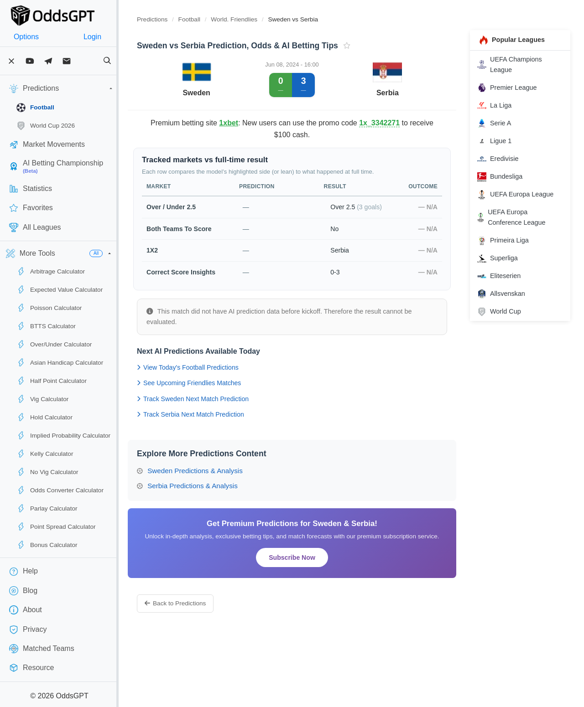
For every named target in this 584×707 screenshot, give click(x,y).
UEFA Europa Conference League (516, 217)
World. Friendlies (253, 19)
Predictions (170, 19)
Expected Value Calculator (59, 289)
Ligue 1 (499, 141)
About (25, 609)
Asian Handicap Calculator (59, 362)
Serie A (499, 123)
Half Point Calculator (51, 380)
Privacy (28, 629)
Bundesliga (504, 176)
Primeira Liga (507, 240)
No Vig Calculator (47, 471)
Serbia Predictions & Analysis (205, 486)
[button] (128, 253)
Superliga (502, 258)
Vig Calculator (42, 398)
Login (106, 37)
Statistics (30, 188)
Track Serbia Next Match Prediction (208, 414)
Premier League (511, 87)
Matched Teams (41, 648)
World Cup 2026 (45, 125)
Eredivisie (502, 159)
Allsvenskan (506, 294)
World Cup (504, 311)
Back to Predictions (193, 603)
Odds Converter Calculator (60, 490)
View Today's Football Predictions (206, 367)
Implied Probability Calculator (63, 435)
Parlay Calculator (47, 508)
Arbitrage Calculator (50, 271)
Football (35, 107)
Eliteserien (503, 276)
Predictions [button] (70, 88)
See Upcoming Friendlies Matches (207, 383)
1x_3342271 (403, 123)
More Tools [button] (30, 253)
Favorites (31, 207)
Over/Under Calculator (54, 344)
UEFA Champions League (514, 64)
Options (30, 37)
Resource (31, 667)
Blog (23, 590)
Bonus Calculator (47, 544)
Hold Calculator (44, 417)
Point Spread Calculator (56, 526)
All (114, 253)
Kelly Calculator (44, 453)
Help (23, 571)
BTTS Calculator (46, 325)
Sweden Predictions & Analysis (208, 471)
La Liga (499, 105)
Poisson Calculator (49, 307)
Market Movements (47, 144)
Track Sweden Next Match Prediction (211, 399)
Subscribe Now (303, 557)
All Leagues (35, 227)
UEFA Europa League (520, 194)
